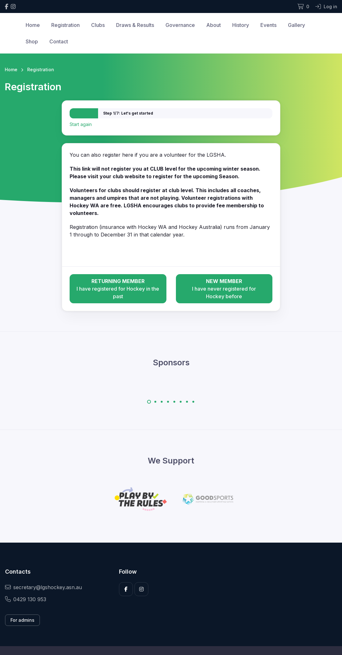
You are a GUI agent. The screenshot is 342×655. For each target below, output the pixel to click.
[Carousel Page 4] (168, 402)
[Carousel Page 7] (187, 402)
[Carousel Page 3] (162, 402)
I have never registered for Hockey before (224, 288)
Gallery (296, 25)
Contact (58, 41)
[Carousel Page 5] (174, 402)
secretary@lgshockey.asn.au (43, 587)
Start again (81, 124)
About (213, 25)
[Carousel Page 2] (155, 402)
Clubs (98, 25)
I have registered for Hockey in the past (117, 288)
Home (33, 25)
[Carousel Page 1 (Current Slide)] (149, 402)
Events (268, 25)
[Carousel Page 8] (193, 402)
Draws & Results (135, 25)
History (240, 25)
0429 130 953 (25, 599)
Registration (65, 25)
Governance (180, 25)
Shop (32, 41)
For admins (22, 620)
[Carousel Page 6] (181, 402)
